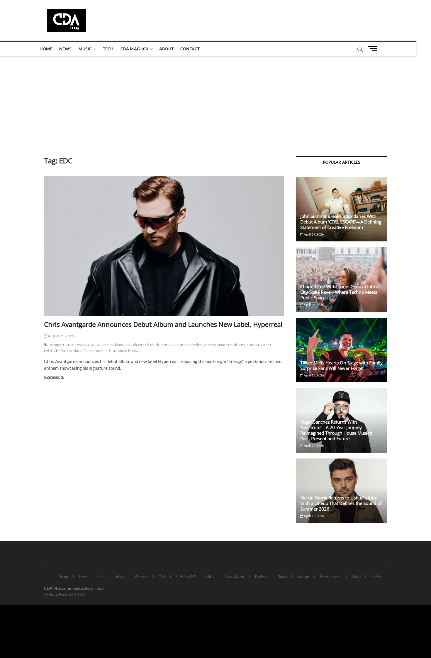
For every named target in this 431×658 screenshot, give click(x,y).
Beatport (57, 344)
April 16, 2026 (312, 304)
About (174, 48)
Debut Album (112, 344)
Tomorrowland (96, 350)
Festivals (261, 576)
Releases (141, 576)
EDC (128, 344)
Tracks (283, 576)
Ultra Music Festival (124, 350)
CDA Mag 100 (141, 48)
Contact (197, 48)
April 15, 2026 (312, 375)
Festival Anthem (203, 344)
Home (53, 48)
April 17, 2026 (312, 234)
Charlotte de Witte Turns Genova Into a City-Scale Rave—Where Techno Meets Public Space (339, 292)
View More (60, 377)
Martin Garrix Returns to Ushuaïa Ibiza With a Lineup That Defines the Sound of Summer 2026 (340, 503)
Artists (119, 576)
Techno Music (71, 350)
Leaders (304, 576)
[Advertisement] (215, 100)
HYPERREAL (249, 344)
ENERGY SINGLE (175, 344)
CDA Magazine (57, 588)
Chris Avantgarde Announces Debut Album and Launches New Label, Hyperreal (163, 324)
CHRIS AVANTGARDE (83, 344)
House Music (227, 344)
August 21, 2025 (59, 336)
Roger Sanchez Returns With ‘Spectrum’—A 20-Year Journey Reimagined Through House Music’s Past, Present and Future (336, 430)
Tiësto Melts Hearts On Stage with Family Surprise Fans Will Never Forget (341, 365)
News (73, 48)
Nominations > (330, 576)
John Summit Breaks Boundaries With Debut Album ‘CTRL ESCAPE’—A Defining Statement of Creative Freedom (340, 221)
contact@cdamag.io (88, 588)
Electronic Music (146, 344)
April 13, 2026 (312, 516)
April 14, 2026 (312, 445)
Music (92, 48)
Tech (115, 48)
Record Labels (235, 576)
